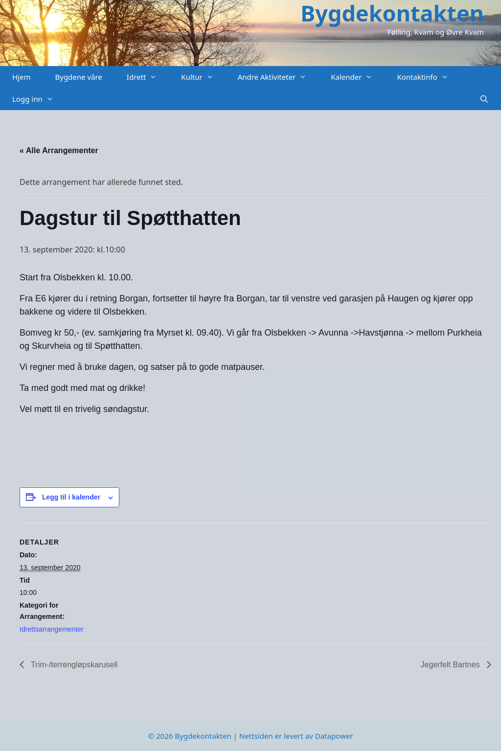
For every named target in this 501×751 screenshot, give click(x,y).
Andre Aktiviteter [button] (278, 77)
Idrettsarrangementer (52, 629)
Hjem (21, 77)
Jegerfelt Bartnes (451, 664)
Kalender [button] (358, 77)
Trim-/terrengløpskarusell (73, 664)
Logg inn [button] (39, 99)
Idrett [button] (148, 77)
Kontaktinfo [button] (428, 77)
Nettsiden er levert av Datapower (296, 736)
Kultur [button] (203, 77)
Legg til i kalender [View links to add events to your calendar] (71, 497)
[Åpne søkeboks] (484, 99)
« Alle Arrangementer (59, 150)
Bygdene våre (78, 77)
